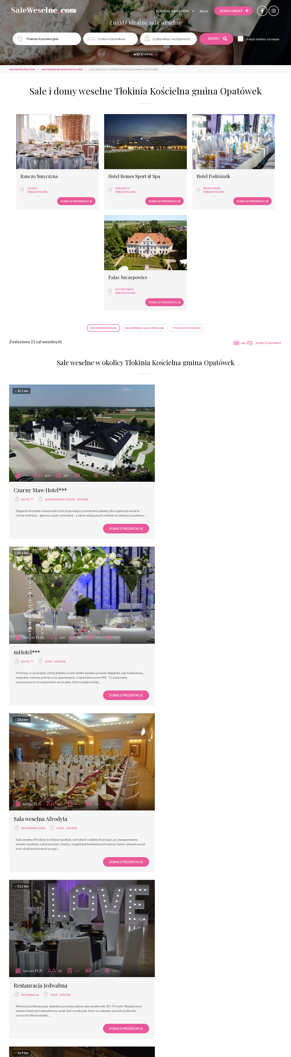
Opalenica (98, 174)
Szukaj (217, 39)
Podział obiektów (170, 11)
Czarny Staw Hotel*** (40, 366)
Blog (202, 11)
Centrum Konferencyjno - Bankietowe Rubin (70, 839)
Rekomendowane (103, 213)
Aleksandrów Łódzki (60, 376)
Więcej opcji (145, 54)
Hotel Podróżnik (169, 163)
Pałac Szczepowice (240, 163)
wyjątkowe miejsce (175, 691)
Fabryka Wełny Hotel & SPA (47, 682)
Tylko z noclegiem (187, 213)
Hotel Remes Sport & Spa (110, 163)
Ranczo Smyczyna (34, 163)
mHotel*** (167, 366)
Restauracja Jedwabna (181, 524)
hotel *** (27, 376)
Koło (189, 1008)
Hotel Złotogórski (175, 998)
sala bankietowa (33, 533)
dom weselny (171, 849)
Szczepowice (237, 174)
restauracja (170, 533)
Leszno (28, 174)
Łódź (189, 376)
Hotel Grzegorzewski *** (44, 998)
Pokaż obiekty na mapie (263, 39)
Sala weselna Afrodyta (40, 524)
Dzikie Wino (168, 840)
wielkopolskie (33, 178)
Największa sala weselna (144, 213)
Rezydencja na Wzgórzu (183, 682)
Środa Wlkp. (167, 174)
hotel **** (28, 691)
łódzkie (82, 376)
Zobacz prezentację (52, 188)
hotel (27, 849)
